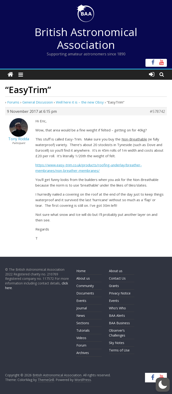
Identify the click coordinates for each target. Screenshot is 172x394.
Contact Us (117, 278)
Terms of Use (119, 350)
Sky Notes (116, 343)
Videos (81, 338)
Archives (82, 353)
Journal (81, 308)
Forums (13, 102)
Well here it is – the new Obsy (80, 102)
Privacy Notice (120, 293)
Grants (114, 286)
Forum (81, 345)
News (80, 315)
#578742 (157, 111)
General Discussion (37, 102)
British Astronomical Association (86, 38)
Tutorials (83, 330)
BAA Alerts (117, 315)
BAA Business (119, 323)
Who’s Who (117, 308)
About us (83, 278)
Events (81, 300)
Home (81, 271)
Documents (85, 293)
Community (85, 286)
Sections (82, 323)
